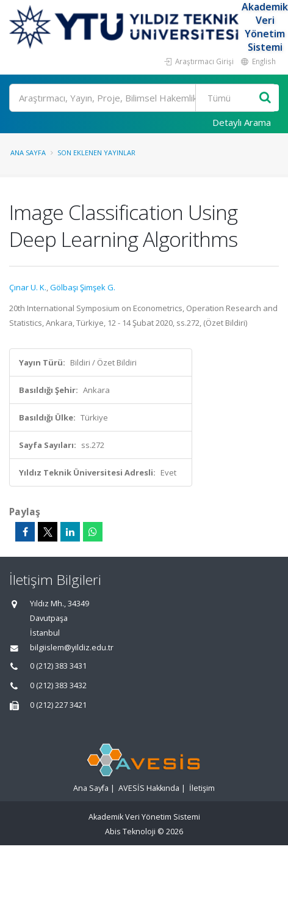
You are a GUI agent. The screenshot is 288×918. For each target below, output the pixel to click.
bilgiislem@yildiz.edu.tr (71, 647)
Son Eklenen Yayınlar (96, 152)
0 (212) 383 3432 (58, 685)
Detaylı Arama (241, 122)
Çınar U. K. (27, 287)
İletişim (202, 788)
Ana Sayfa (28, 152)
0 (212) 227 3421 (58, 705)
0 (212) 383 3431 (58, 666)
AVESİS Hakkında (148, 788)
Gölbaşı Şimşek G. (82, 287)
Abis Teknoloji (130, 831)
